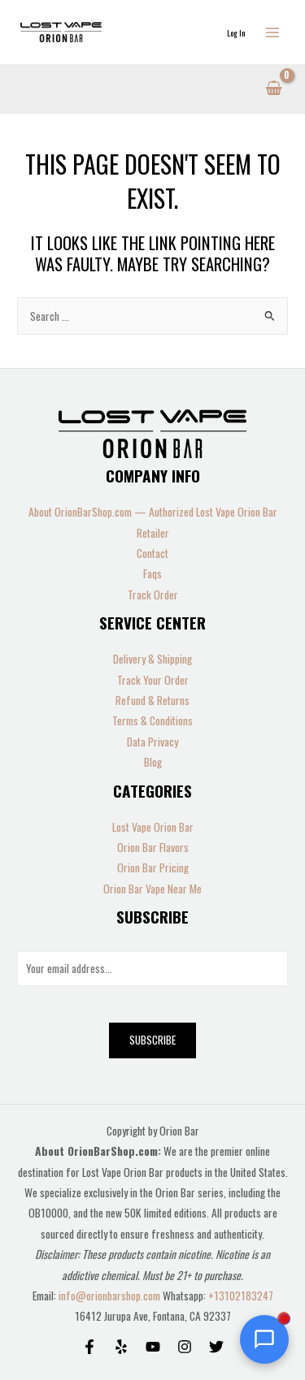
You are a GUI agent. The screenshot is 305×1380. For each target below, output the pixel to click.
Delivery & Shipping (152, 659)
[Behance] (153, 1346)
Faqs (152, 573)
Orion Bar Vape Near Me (152, 888)
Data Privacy (152, 741)
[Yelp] (121, 1346)
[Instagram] (184, 1346)
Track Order (153, 594)
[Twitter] (216, 1346)
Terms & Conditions (152, 720)
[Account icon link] (236, 32)
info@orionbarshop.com (111, 1295)
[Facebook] (89, 1346)
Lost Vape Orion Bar (153, 827)
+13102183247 (240, 1295)
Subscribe (152, 1040)
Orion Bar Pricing (153, 867)
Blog (153, 762)
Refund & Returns (152, 700)
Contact (152, 553)
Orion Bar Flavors (153, 847)
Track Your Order (153, 680)
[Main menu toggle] (273, 32)
